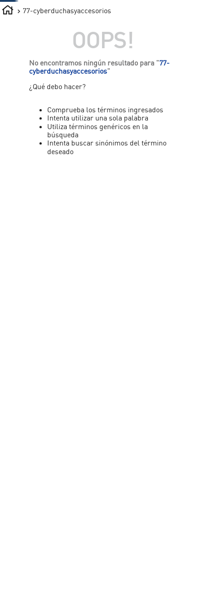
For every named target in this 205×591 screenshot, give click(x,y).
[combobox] (92, 29)
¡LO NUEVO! (155, 70)
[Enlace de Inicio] (7, 106)
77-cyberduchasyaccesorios (67, 105)
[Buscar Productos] (107, 29)
